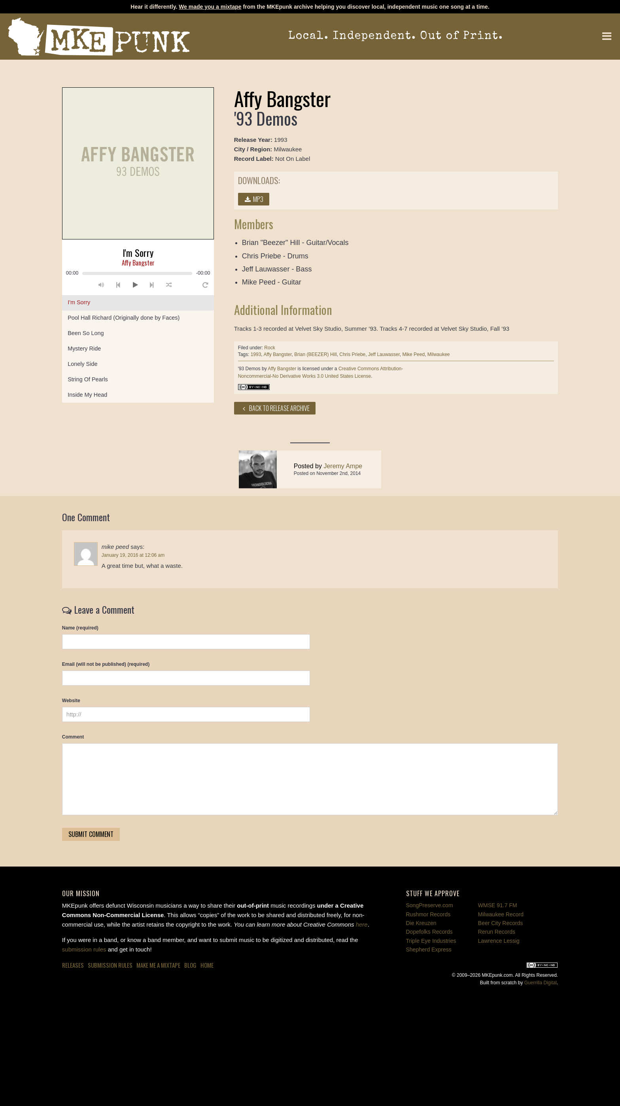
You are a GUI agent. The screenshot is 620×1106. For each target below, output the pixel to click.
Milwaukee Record (501, 914)
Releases (73, 965)
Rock (269, 347)
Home (207, 965)
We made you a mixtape (210, 7)
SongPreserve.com (429, 905)
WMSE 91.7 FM (497, 905)
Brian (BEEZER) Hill (315, 354)
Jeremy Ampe (342, 480)
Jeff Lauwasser (384, 354)
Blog (190, 965)
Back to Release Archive (275, 408)
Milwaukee (438, 354)
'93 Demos (249, 368)
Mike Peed (413, 354)
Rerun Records (496, 932)
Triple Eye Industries (431, 941)
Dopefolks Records (429, 932)
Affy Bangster (277, 354)
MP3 (254, 199)
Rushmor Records (428, 914)
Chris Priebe (352, 354)
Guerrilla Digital (540, 982)
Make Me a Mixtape (158, 965)
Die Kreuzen (421, 923)
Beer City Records (500, 923)
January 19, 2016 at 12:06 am (133, 555)
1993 (256, 354)
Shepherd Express (429, 949)
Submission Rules (110, 965)
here (362, 924)
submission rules (84, 949)
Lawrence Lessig (499, 941)
